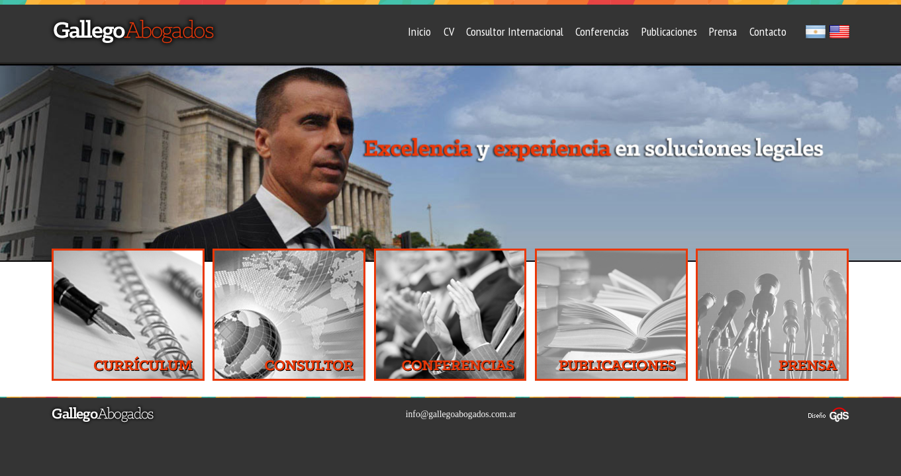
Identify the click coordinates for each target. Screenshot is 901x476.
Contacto (767, 31)
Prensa (723, 31)
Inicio (419, 31)
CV (449, 31)
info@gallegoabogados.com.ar (461, 414)
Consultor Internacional (514, 31)
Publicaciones (669, 31)
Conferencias (602, 31)
